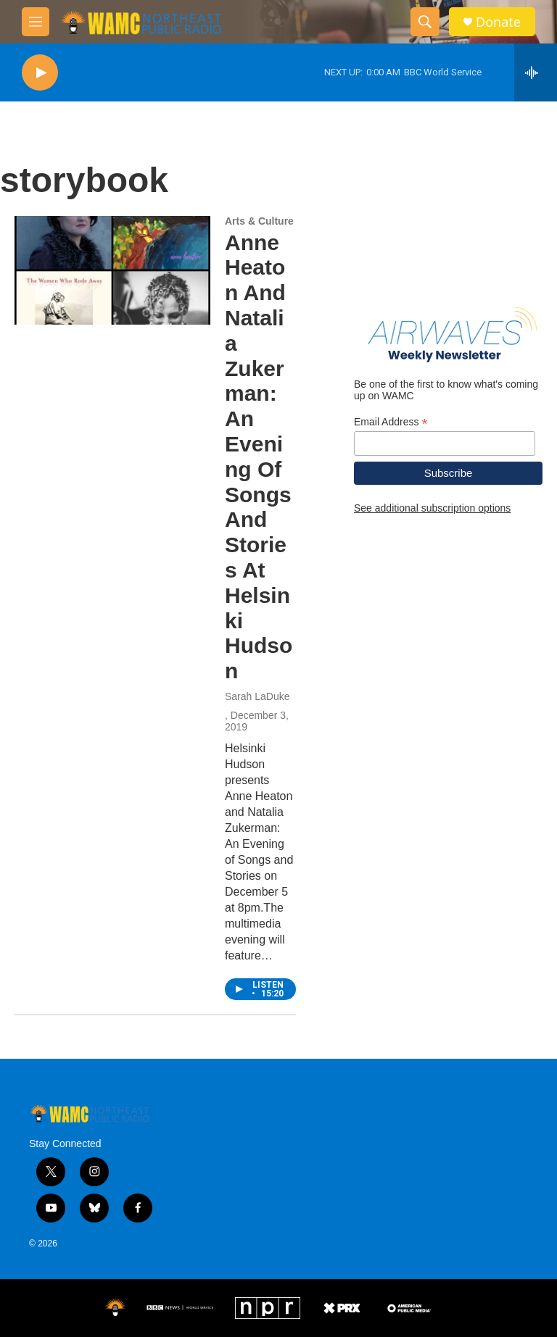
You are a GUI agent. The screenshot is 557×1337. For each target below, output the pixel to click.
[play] (39, 72)
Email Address (391, 422)
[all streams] (535, 72)
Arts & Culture (259, 221)
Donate (498, 22)
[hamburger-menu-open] (35, 21)
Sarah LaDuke (257, 696)
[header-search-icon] (425, 21)
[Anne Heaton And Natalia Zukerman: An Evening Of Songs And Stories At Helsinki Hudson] (112, 270)
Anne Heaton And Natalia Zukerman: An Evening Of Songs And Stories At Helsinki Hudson (258, 456)
